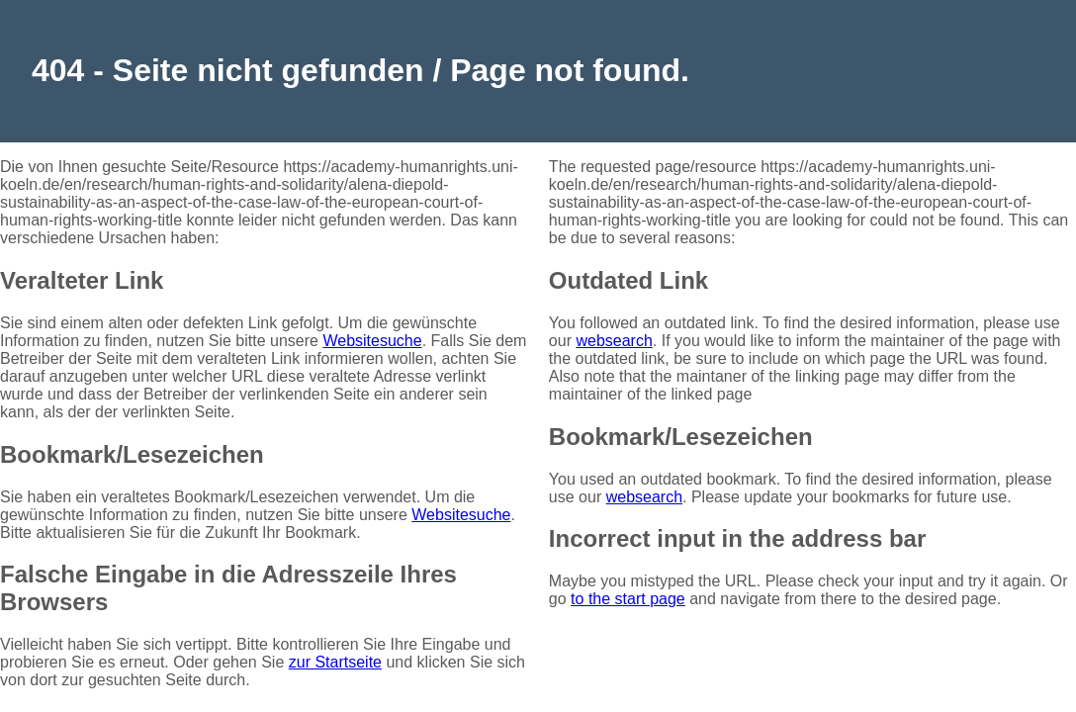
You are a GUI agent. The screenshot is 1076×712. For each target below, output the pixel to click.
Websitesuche (371, 340)
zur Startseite (335, 662)
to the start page (628, 598)
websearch (614, 340)
